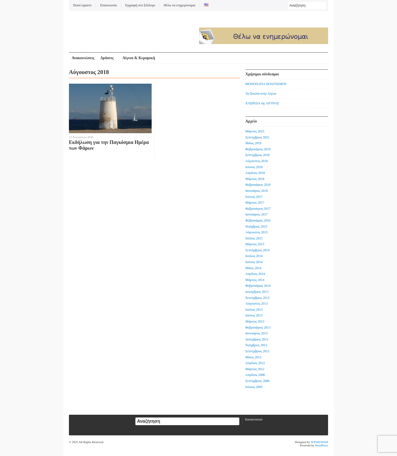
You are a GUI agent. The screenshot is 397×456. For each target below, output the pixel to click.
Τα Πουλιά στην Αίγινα (260, 93)
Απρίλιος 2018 (255, 173)
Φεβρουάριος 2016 (257, 220)
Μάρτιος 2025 (254, 131)
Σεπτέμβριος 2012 (257, 351)
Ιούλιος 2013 (254, 310)
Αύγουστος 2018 (256, 161)
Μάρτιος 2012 (254, 369)
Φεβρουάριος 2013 (257, 327)
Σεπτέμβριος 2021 (257, 137)
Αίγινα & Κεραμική (138, 58)
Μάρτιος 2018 (254, 179)
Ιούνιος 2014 (253, 262)
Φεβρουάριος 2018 (257, 185)
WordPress (321, 445)
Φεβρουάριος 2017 (257, 209)
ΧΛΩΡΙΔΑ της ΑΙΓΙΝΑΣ (262, 103)
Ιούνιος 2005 (253, 387)
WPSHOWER (319, 442)
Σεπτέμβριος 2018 (257, 155)
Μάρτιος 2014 (254, 280)
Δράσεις (107, 58)
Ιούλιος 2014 (254, 256)
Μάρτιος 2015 (254, 244)
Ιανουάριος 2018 (256, 191)
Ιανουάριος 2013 (256, 333)
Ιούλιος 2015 (254, 238)
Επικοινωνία (108, 5)
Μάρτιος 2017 (254, 202)
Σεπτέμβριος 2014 (257, 250)
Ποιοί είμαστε (82, 5)
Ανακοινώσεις (83, 58)
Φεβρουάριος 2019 (257, 149)
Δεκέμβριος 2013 (256, 292)
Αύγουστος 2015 (256, 232)
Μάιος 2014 (253, 268)
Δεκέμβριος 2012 (256, 339)
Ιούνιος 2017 (253, 197)
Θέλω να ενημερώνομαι (179, 5)
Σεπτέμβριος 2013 (257, 298)
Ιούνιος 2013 (253, 315)
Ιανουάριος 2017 (256, 214)
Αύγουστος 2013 (256, 303)
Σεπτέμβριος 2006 (257, 381)
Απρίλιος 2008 (255, 375)
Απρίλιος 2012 (255, 363)
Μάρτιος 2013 (254, 321)
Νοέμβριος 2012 (256, 345)
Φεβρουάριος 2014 (257, 286)
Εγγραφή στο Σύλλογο (140, 5)
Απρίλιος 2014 (255, 274)
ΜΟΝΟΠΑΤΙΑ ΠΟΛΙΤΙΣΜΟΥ (266, 84)
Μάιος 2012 (253, 357)
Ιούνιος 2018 (253, 167)
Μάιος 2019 (253, 143)
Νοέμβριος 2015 (256, 226)
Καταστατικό (253, 419)
